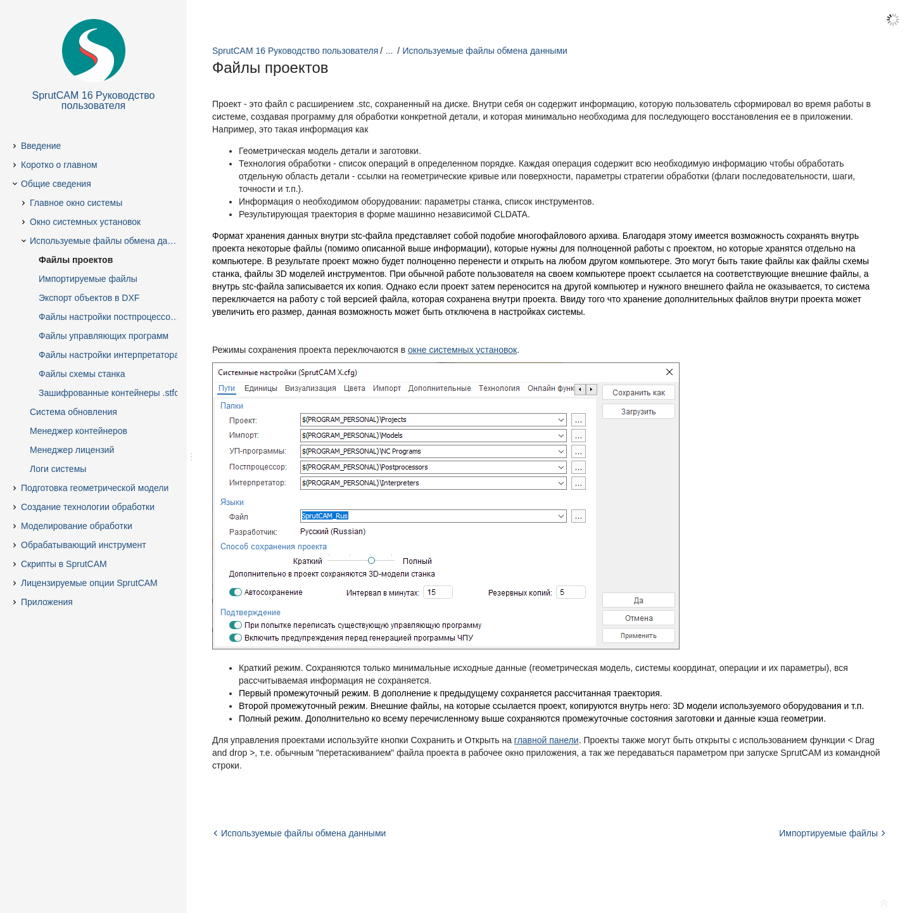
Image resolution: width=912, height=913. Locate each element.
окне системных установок (462, 350)
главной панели (546, 740)
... (389, 51)
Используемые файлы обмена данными (485, 51)
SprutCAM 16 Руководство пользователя (295, 51)
